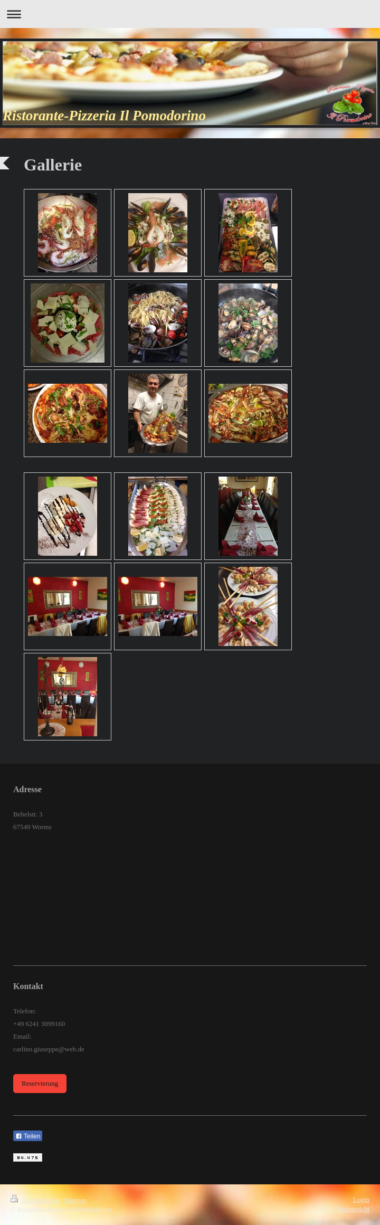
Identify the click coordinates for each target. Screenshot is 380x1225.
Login (361, 1199)
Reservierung (40, 1083)
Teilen (27, 1136)
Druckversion (36, 1200)
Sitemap (75, 1200)
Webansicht (353, 1209)
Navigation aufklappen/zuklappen (190, 14)
